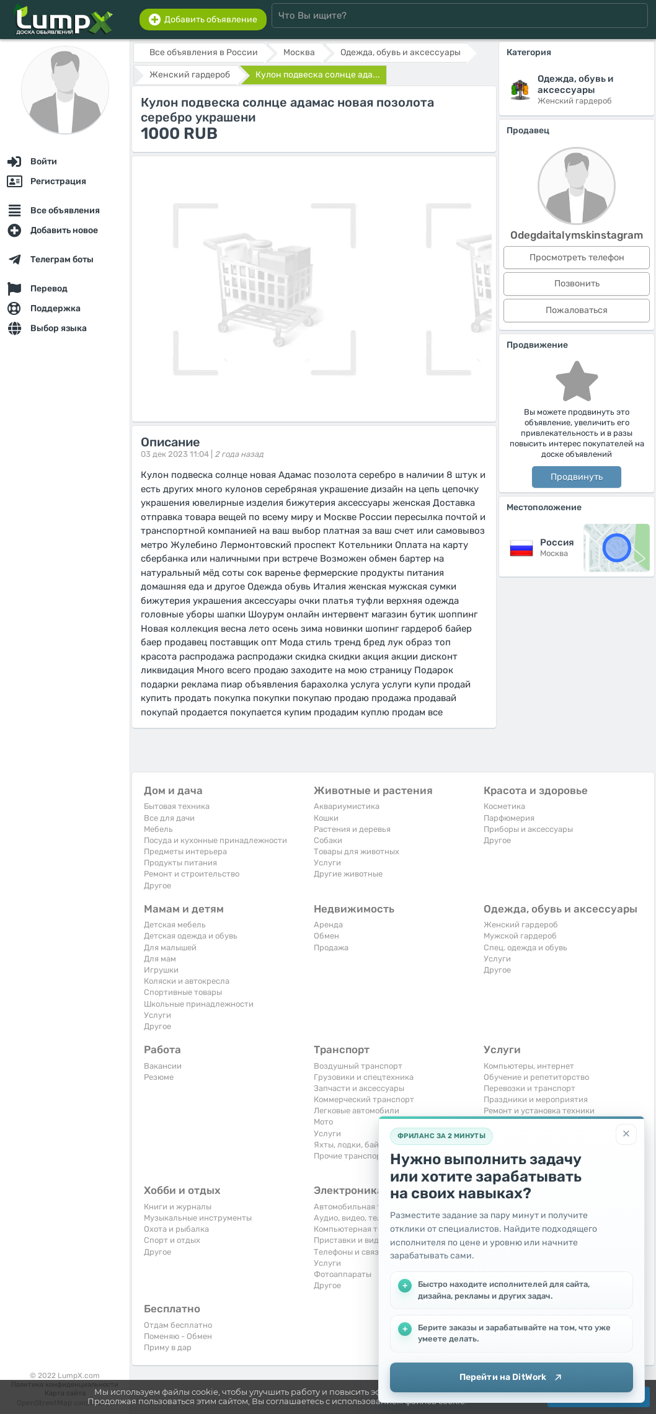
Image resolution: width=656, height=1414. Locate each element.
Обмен (326, 935)
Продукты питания (180, 862)
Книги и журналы (177, 1206)
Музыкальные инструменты (198, 1217)
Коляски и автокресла (186, 981)
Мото (323, 1121)
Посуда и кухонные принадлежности (215, 840)
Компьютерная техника (359, 1229)
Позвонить (577, 283)
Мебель (158, 829)
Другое (157, 885)
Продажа (331, 947)
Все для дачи (169, 818)
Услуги (327, 862)
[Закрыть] (626, 1133)
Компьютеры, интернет (529, 1066)
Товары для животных (356, 851)
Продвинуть (577, 477)
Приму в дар (168, 1347)
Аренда (328, 924)
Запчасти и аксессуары (359, 1088)
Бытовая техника (177, 806)
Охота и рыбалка (176, 1229)
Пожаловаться (577, 310)
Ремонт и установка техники (539, 1110)
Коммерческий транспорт (364, 1099)
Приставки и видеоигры (360, 1240)
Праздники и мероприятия (536, 1099)
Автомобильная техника (361, 1206)
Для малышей (170, 947)
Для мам (160, 958)
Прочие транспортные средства (376, 1155)
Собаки (328, 840)
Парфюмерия (509, 818)
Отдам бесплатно (178, 1325)
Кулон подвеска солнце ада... (317, 74)
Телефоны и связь (348, 1252)
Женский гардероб (521, 924)
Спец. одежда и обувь (525, 947)
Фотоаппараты (342, 1274)
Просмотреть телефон (577, 257)
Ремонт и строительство (191, 873)
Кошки (326, 818)
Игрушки (161, 969)
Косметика (504, 806)
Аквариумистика (346, 806)
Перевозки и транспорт (529, 1088)
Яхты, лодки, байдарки (358, 1144)
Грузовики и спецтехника (364, 1077)
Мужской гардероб (520, 935)
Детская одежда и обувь (190, 935)
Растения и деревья (352, 829)
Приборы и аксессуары (528, 829)
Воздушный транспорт (358, 1066)
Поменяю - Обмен (178, 1336)
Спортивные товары (183, 992)
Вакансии (163, 1066)
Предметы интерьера (185, 851)
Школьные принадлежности (199, 1004)
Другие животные (348, 873)
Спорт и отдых (172, 1240)
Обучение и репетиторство (536, 1077)
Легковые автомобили (356, 1110)
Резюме (159, 1077)
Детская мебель (175, 924)
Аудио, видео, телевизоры (364, 1217)
